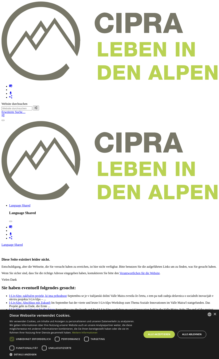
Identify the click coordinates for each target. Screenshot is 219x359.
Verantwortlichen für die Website (139, 273)
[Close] (10, 221)
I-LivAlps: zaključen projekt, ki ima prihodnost (38, 295)
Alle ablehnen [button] (191, 334)
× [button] (214, 314)
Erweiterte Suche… (13, 112)
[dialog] (109, 334)
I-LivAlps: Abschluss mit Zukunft (29, 302)
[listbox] (209, 314)
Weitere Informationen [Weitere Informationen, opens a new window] (85, 332)
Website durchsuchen (14, 103)
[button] (74, 354)
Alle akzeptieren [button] (159, 334)
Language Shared (19, 205)
